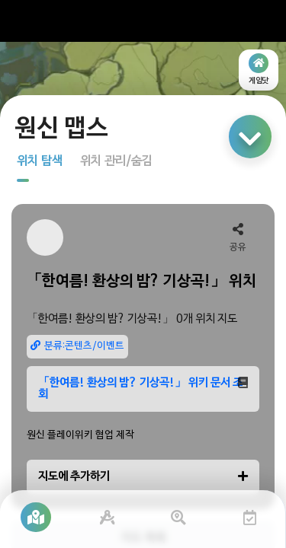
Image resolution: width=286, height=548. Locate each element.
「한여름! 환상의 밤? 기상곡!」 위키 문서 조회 (143, 388)
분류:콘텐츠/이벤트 (77, 346)
